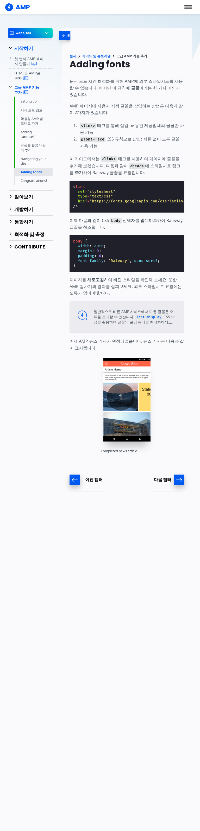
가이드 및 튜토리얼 (96, 56)
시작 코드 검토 (31, 110)
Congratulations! (34, 180)
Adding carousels (28, 134)
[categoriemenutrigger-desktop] (74, 35)
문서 (73, 56)
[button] (188, 7)
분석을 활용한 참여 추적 (33, 147)
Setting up (29, 101)
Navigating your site (33, 161)
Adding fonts (31, 172)
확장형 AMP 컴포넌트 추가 (32, 121)
